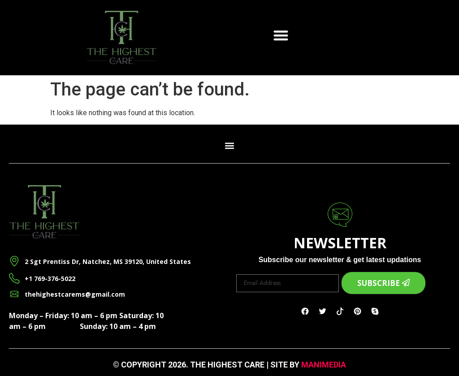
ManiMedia (323, 364)
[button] (281, 35)
